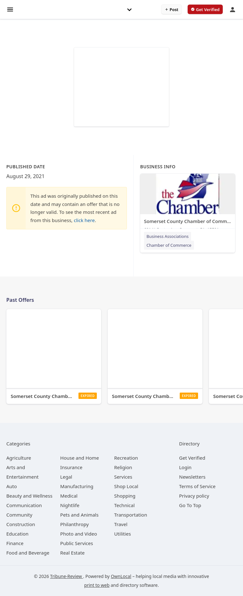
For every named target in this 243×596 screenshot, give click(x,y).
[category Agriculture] (18, 458)
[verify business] (205, 9)
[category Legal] (66, 477)
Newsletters (192, 477)
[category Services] (123, 477)
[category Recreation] (126, 458)
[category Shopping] (124, 496)
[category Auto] (11, 486)
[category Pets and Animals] (79, 515)
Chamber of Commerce (168, 245)
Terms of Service (197, 486)
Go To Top (190, 505)
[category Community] (19, 515)
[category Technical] (124, 505)
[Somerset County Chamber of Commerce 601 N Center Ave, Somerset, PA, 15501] (187, 204)
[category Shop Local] (126, 486)
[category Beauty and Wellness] (29, 496)
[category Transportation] (130, 515)
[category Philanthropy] (74, 524)
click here (84, 220)
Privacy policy (194, 496)
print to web (96, 585)
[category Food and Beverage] (27, 552)
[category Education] (17, 534)
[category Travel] (121, 524)
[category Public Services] (76, 543)
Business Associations (167, 236)
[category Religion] (123, 467)
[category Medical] (69, 496)
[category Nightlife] (69, 505)
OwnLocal (121, 576)
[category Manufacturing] (76, 486)
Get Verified (192, 458)
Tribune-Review (66, 576)
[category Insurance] (71, 467)
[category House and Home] (79, 458)
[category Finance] (14, 543)
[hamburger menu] (10, 9)
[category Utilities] (122, 534)
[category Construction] (20, 524)
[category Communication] (24, 505)
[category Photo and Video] (78, 534)
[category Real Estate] (72, 552)
